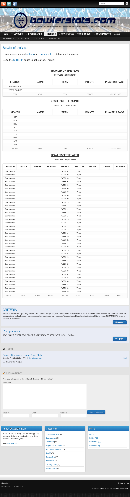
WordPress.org (94, 446)
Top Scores (50, 461)
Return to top (123, 483)
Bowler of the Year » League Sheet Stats (22, 355)
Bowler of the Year (52, 434)
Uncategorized (51, 464)
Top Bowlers (50, 457)
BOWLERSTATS (13, 443)
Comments (95, 442)
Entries (93, 438)
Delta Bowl (50, 442)
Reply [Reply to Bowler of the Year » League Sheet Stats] (125, 358)
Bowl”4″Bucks (54, 38)
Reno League (39, 38)
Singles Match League (54, 446)
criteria (30, 54)
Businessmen (8, 38)
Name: (6, 413)
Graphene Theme (122, 488)
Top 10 (48, 453)
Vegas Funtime (24, 38)
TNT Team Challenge (53, 449)
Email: (34, 413)
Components (11, 331)
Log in (91, 434)
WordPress (105, 488)
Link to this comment (35, 358)
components (45, 54)
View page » (119, 322)
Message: (7, 383)
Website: (64, 413)
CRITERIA (18, 59)
